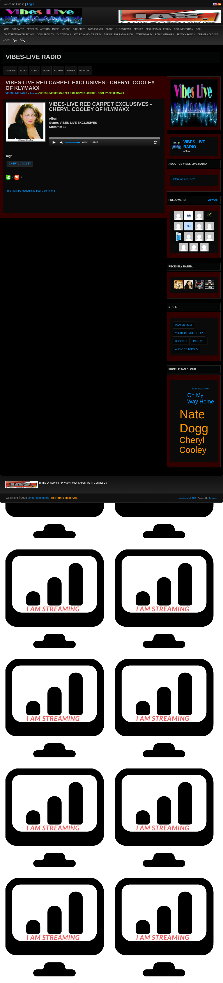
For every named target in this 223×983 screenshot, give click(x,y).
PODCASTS (18, 29)
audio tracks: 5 (186, 349)
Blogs (109, 29)
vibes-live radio (200, 388)
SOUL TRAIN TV (45, 34)
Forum (167, 29)
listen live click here (184, 179)
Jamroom (213, 498)
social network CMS (187, 498)
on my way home (200, 398)
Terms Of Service (49, 482)
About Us (85, 482)
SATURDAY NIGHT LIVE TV (87, 34)
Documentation (183, 29)
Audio (33, 93)
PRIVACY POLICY (186, 34)
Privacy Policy (69, 482)
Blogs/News (123, 29)
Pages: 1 (199, 341)
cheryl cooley (20, 163)
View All (213, 200)
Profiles (32, 29)
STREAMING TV (144, 34)
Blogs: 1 (181, 341)
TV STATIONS (64, 34)
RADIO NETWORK (164, 34)
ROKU (199, 29)
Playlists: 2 (183, 324)
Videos (66, 29)
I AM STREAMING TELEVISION (19, 34)
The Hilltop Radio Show (118, 34)
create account (208, 34)
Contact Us (100, 482)
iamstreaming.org (39, 497)
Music (55, 29)
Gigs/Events (95, 29)
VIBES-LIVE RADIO (16, 93)
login (6, 40)
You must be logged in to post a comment (31, 190)
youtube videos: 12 (189, 333)
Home (6, 29)
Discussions (153, 29)
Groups (138, 29)
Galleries (79, 29)
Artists (45, 29)
